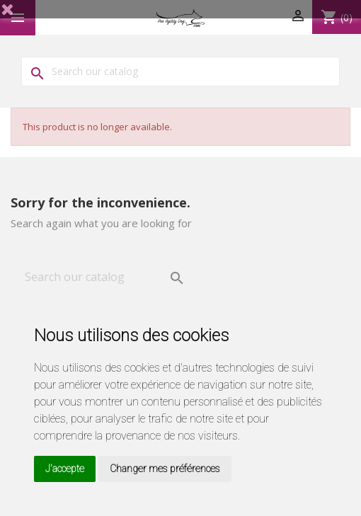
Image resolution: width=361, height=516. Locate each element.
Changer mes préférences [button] (165, 468)
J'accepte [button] (64, 468)
